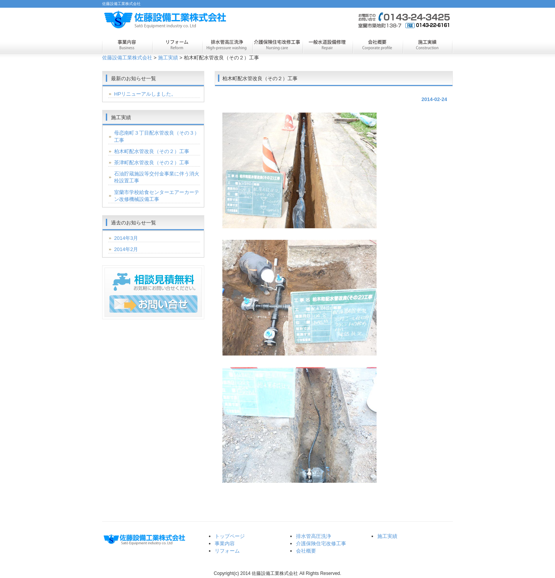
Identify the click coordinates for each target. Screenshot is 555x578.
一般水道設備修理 (328, 45)
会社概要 (378, 45)
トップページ (230, 536)
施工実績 (428, 45)
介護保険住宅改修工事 (277, 45)
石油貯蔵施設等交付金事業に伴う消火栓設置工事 (156, 177)
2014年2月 (126, 249)
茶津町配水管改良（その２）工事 (151, 162)
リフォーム (177, 45)
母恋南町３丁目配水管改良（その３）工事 (156, 136)
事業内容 (127, 45)
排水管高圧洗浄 (227, 45)
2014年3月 (126, 238)
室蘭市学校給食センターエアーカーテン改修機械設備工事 (156, 195)
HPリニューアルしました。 (145, 94)
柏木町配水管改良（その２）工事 (151, 151)
